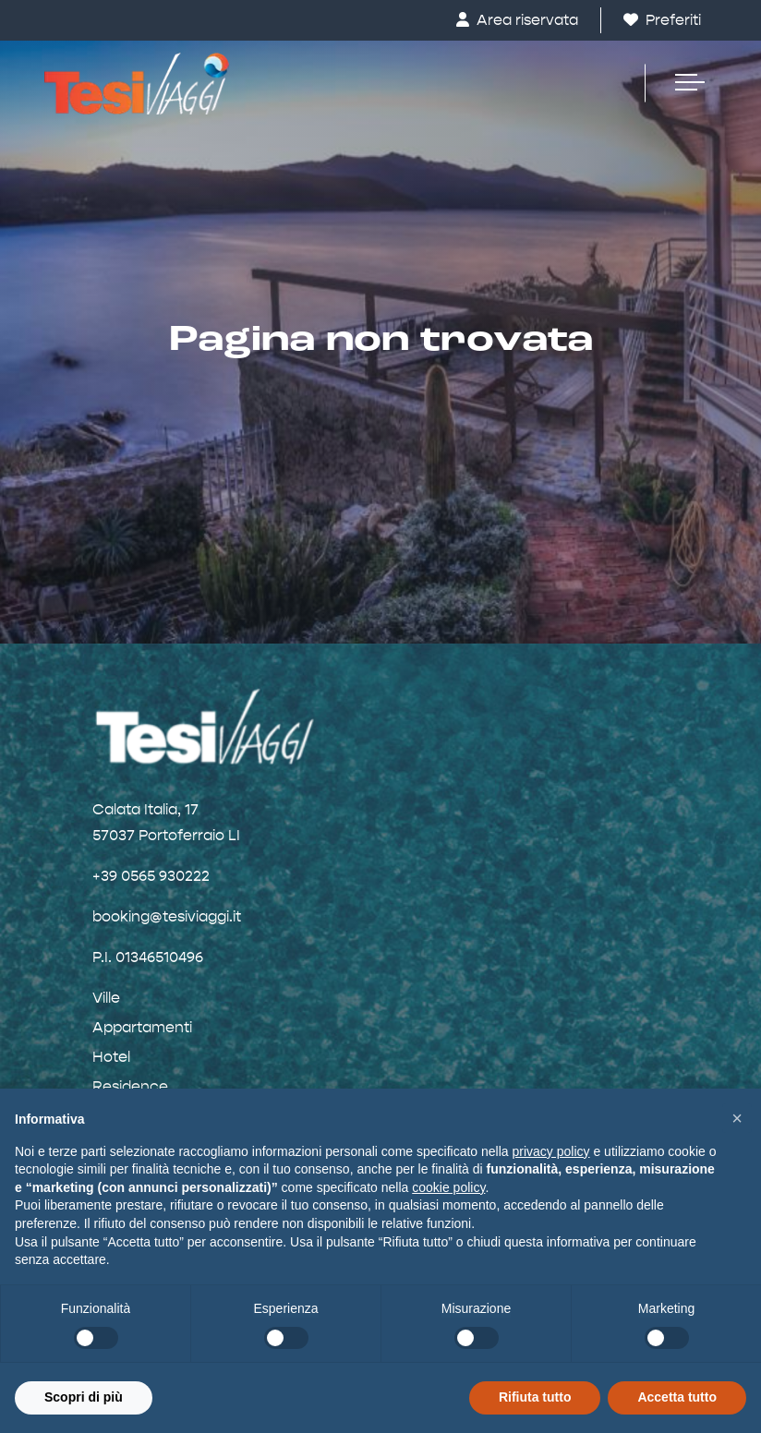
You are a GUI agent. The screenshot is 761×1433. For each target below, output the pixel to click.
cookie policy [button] (448, 1187)
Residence (130, 1086)
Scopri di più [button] (83, 1397)
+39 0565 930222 (151, 876)
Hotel (111, 1057)
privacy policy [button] (551, 1151)
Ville (106, 997)
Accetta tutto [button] (677, 1397)
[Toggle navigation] (681, 83)
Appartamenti (142, 1027)
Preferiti (662, 20)
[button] (737, 1118)
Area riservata (517, 20)
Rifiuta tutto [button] (535, 1397)
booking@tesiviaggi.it (166, 916)
